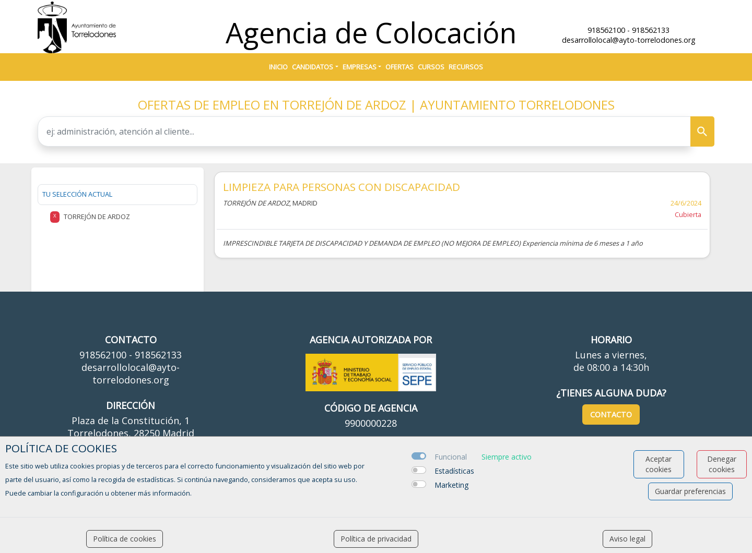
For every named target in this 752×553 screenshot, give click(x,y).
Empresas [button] (360, 66)
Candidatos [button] (312, 66)
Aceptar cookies (658, 464)
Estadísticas (454, 471)
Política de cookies (124, 539)
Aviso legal (627, 539)
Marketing (451, 485)
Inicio (278, 66)
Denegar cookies (721, 464)
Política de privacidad (376, 539)
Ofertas (399, 66)
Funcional (450, 457)
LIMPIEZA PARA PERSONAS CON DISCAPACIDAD (341, 186)
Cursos (431, 66)
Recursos (466, 66)
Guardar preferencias (690, 491)
